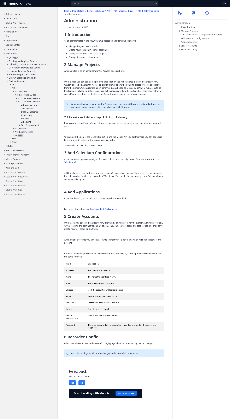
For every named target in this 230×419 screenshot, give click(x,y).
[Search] (114, 3)
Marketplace (78, 10)
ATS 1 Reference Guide (148, 10)
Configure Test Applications (103, 209)
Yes (72, 382)
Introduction (188, 27)
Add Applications (189, 42)
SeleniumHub (70, 162)
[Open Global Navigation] (4, 3)
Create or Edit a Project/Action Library (203, 34)
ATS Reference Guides (124, 10)
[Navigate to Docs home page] (28, 3)
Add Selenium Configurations (195, 38)
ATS (109, 10)
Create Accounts (189, 45)
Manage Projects (189, 31)
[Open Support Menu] (224, 3)
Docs (66, 10)
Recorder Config (189, 49)
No (81, 382)
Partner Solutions (95, 10)
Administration (182, 23)
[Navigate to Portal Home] (15, 3)
